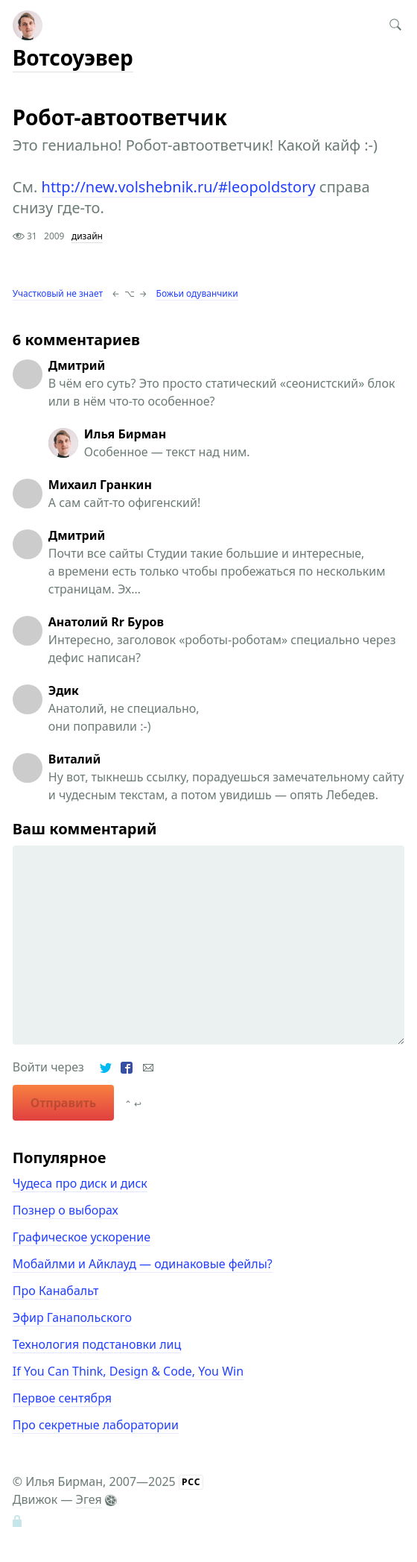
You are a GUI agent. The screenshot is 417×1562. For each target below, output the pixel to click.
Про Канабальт (56, 1290)
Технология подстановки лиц (97, 1344)
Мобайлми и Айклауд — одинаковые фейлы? (143, 1264)
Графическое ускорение (81, 1237)
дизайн (87, 236)
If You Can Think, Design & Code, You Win (128, 1371)
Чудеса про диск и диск (80, 1183)
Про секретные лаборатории (96, 1425)
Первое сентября (62, 1398)
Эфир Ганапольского (72, 1317)
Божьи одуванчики (197, 293)
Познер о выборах (65, 1210)
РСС (191, 1482)
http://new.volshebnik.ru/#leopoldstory (179, 187)
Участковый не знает (58, 293)
